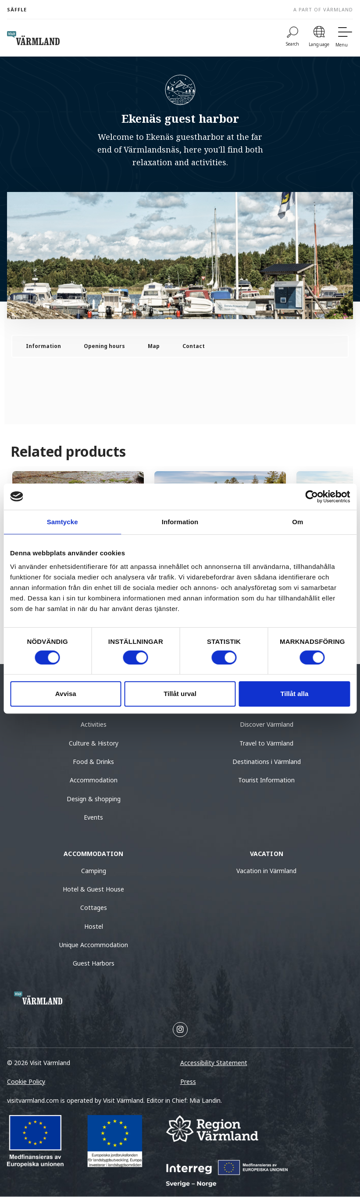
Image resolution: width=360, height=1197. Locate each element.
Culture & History (93, 743)
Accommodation (94, 780)
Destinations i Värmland (266, 761)
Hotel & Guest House (93, 889)
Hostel (93, 926)
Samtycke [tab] (62, 522)
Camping (93, 871)
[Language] (319, 38)
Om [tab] (297, 522)
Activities (94, 724)
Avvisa (65, 693)
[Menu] (344, 38)
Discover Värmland (266, 724)
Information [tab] (180, 522)
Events (93, 817)
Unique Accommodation (93, 945)
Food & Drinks (93, 761)
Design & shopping (94, 799)
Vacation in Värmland (266, 871)
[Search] (293, 38)
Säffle (17, 9)
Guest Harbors (93, 963)
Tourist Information (266, 780)
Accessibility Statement (213, 1062)
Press (188, 1081)
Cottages (93, 907)
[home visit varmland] (33, 38)
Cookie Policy (26, 1081)
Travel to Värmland (266, 743)
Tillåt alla (294, 693)
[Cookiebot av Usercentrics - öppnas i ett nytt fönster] (311, 496)
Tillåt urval (180, 693)
